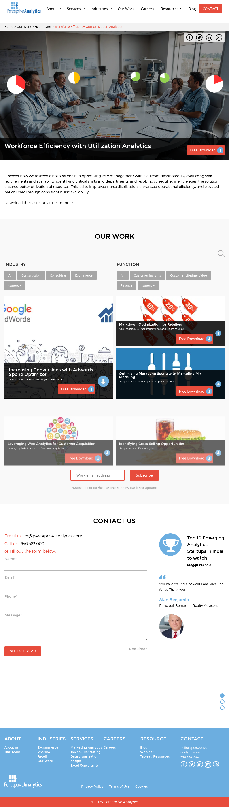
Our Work (126, 8)
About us (11, 748)
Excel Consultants (84, 765)
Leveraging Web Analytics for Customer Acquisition (51, 465)
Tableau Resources (155, 756)
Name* (10, 559)
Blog (192, 8)
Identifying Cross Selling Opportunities (152, 465)
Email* (10, 577)
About (52, 8)
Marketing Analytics (86, 748)
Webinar (147, 752)
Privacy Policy (92, 786)
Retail (42, 756)
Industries (99, 8)
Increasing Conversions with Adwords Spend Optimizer (51, 372)
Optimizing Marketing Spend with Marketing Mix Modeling (160, 375)
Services (74, 8)
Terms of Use (119, 786)
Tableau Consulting (85, 752)
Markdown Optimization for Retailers (150, 324)
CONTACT (210, 8)
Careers (147, 8)
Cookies (141, 786)
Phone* (10, 596)
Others (14, 285)
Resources (169, 8)
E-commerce (48, 748)
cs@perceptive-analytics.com (53, 536)
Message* (13, 615)
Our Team (12, 752)
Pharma (44, 752)
